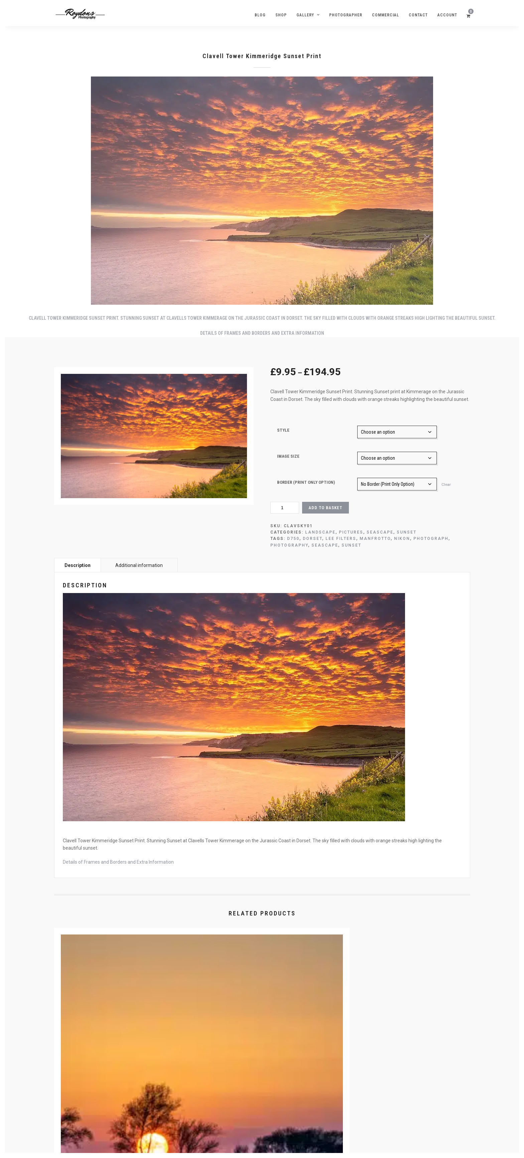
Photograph (430, 538)
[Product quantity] (284, 508)
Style (283, 430)
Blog (260, 15)
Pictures (351, 532)
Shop (281, 15)
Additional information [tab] (139, 565)
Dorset (312, 538)
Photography (289, 545)
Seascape (380, 532)
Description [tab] (77, 565)
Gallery (305, 15)
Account (447, 15)
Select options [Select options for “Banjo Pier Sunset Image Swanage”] (405, 1078)
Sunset (406, 532)
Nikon (402, 538)
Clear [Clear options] (446, 484)
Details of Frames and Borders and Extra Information (262, 333)
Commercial (385, 15)
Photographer (345, 15)
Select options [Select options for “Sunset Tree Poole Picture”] (120, 1078)
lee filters (340, 538)
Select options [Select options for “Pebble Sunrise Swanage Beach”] (263, 1078)
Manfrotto (375, 538)
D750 (293, 538)
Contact (418, 15)
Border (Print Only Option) (306, 482)
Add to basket (325, 507)
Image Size (288, 456)
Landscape (320, 532)
